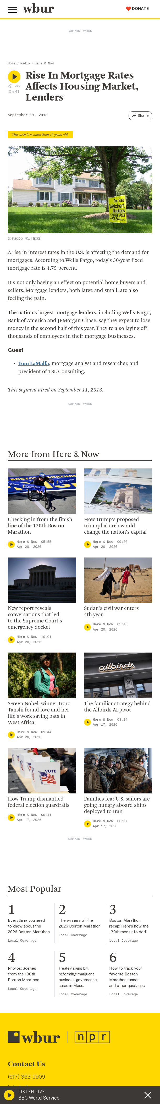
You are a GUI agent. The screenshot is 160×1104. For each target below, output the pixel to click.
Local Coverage (22, 940)
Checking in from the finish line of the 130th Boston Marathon (40, 526)
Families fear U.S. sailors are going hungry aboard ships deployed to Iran (117, 805)
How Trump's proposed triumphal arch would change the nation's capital (115, 526)
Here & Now (44, 63)
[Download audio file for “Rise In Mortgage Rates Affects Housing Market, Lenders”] (10, 86)
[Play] (11, 544)
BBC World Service (38, 1098)
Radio (25, 63)
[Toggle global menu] (12, 10)
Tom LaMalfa (33, 363)
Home (11, 63)
